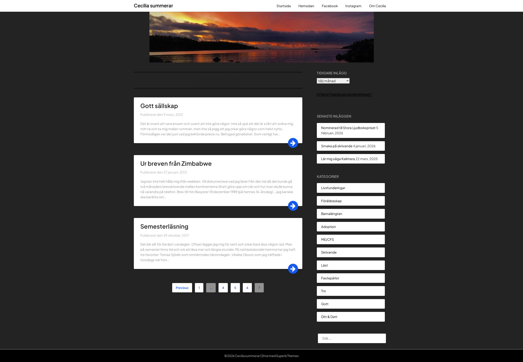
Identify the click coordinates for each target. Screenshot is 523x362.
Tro (323, 291)
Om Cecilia (377, 6)
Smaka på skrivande (336, 146)
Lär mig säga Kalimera (338, 159)
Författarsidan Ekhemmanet (344, 94)
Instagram (353, 6)
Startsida (284, 6)
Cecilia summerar (153, 5)
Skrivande (329, 252)
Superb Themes (287, 356)
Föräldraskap (331, 201)
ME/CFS (327, 239)
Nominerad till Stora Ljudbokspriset (348, 128)
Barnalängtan (331, 213)
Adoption (328, 226)
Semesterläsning (164, 226)
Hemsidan (306, 6)
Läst (324, 265)
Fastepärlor (330, 278)
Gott (325, 304)
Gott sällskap (159, 105)
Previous (182, 288)
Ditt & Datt (329, 316)
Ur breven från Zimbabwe (176, 163)
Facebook (330, 6)
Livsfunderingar (333, 188)
